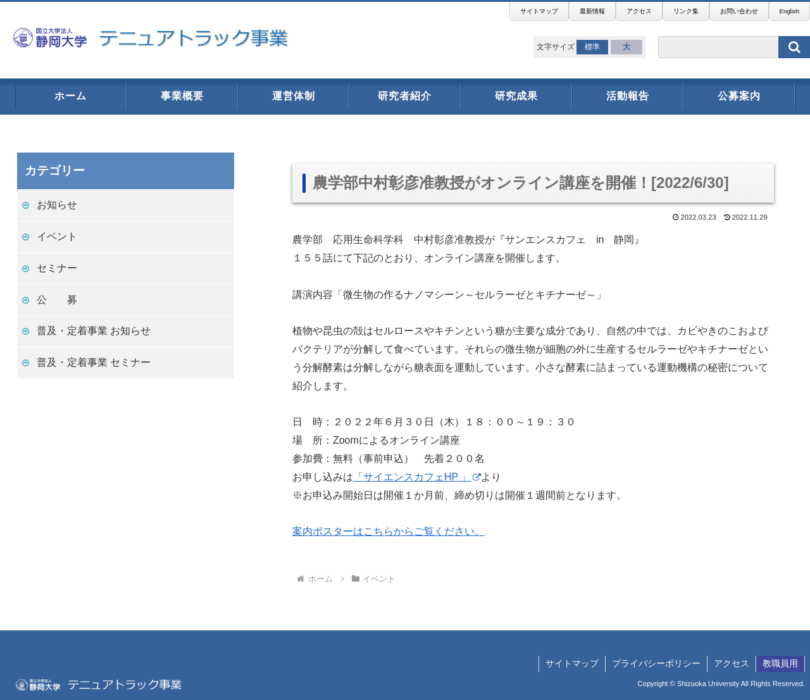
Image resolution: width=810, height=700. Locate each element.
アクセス (639, 11)
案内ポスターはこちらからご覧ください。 (388, 531)
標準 (592, 46)
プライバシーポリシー (656, 663)
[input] (734, 47)
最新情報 (592, 11)
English (789, 11)
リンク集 (686, 11)
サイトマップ (539, 11)
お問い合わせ (739, 11)
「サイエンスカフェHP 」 (417, 477)
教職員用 (780, 663)
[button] (794, 47)
